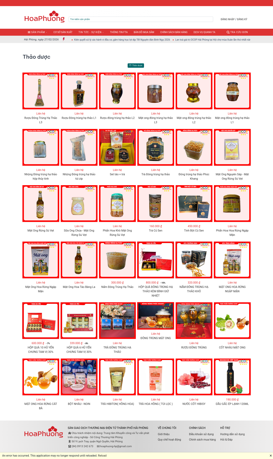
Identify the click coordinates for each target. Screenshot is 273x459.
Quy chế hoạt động (169, 439)
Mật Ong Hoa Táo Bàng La (79, 287)
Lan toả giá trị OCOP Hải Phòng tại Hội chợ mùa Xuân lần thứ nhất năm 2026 (221, 39)
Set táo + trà (117, 174)
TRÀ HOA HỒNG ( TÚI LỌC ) (156, 404)
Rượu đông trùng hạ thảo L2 (117, 118)
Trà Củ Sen (155, 230)
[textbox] (141, 19)
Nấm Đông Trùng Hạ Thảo (117, 287)
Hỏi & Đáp (226, 439)
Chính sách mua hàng (202, 439)
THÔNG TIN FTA (119, 32)
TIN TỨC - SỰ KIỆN (90, 32)
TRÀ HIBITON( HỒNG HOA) (117, 404)
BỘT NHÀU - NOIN (79, 404)
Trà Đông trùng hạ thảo (155, 174)
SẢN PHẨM (36, 32)
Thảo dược (135, 65)
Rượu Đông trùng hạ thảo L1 (79, 118)
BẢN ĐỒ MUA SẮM (144, 32)
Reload (102, 455)
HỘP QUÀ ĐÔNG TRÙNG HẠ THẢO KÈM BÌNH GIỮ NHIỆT (155, 291)
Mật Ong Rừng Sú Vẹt (41, 230)
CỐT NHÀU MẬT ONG (232, 347)
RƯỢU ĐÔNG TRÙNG (194, 347)
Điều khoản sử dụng (201, 434)
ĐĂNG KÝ (242, 19)
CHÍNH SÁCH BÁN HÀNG (173, 32)
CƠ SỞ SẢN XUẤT (62, 32)
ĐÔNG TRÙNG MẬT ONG (156, 338)
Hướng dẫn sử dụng (232, 434)
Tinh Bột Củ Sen (194, 230)
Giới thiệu (163, 434)
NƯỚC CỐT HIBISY (193, 404)
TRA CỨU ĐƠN (237, 32)
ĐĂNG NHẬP (228, 19)
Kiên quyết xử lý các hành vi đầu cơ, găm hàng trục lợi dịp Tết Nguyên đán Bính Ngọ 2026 (127, 39)
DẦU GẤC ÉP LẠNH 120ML (232, 404)
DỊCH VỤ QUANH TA (204, 32)
